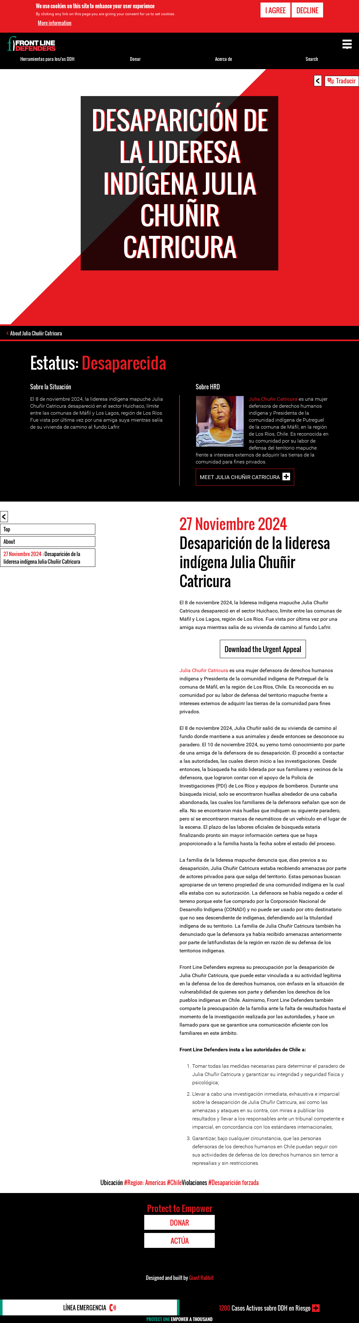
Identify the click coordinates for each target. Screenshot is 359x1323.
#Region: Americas (145, 1182)
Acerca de (223, 58)
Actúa (180, 1240)
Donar (135, 58)
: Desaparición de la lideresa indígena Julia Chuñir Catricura (41, 557)
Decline (307, 10)
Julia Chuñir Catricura (273, 399)
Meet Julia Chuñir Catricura (240, 477)
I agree (275, 10)
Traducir (346, 80)
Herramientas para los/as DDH (47, 58)
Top (6, 529)
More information (54, 23)
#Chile (174, 1182)
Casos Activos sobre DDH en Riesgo (264, 1308)
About (9, 541)
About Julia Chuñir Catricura (36, 333)
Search (312, 58)
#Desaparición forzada (233, 1182)
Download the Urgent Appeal (263, 649)
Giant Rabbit (201, 1277)
